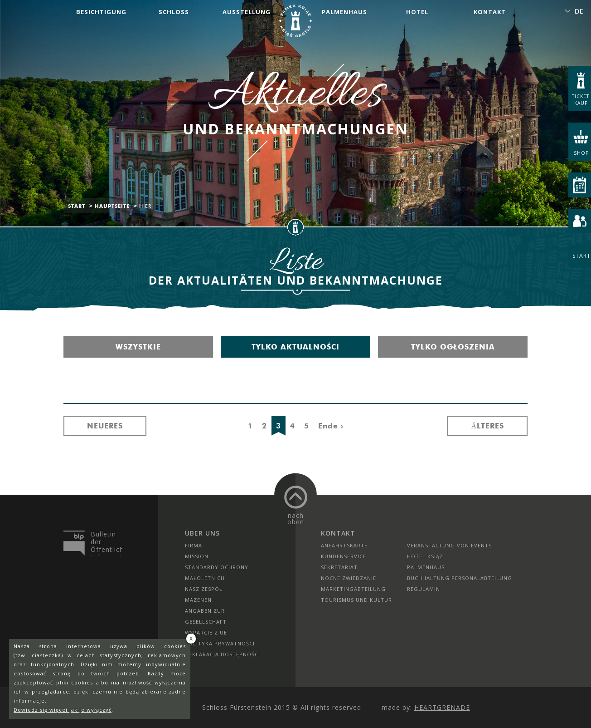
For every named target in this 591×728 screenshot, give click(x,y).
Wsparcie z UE (206, 632)
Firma (193, 545)
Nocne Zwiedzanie (348, 578)
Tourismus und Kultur (356, 599)
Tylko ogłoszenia (453, 346)
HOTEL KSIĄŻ (425, 556)
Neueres (105, 425)
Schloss (174, 12)
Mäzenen (198, 599)
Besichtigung (101, 12)
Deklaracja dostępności (222, 654)
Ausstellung (247, 12)
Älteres (487, 425)
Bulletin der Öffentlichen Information (106, 543)
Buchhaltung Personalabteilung (459, 578)
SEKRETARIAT (339, 567)
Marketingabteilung (353, 588)
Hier (145, 206)
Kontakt (490, 12)
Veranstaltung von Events (449, 545)
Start (76, 206)
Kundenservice (343, 556)
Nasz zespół (204, 588)
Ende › (331, 425)
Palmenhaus (344, 12)
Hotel (417, 12)
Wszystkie (138, 346)
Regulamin (423, 588)
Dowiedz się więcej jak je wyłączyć (62, 709)
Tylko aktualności (295, 346)
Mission (196, 556)
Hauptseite (112, 206)
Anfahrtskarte (344, 545)
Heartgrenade (442, 707)
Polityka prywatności (220, 643)
